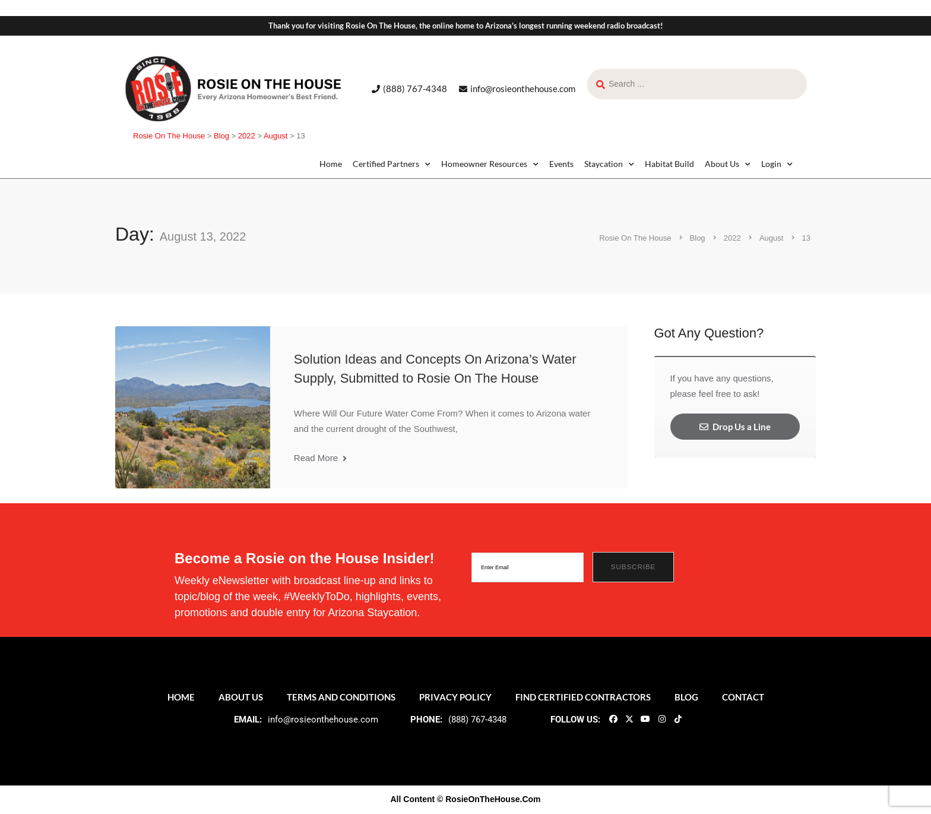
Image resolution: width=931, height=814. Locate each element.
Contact (743, 697)
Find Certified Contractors (583, 697)
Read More (320, 458)
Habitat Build (669, 164)
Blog (686, 697)
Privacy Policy (455, 697)
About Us (727, 164)
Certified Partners (391, 164)
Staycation (609, 164)
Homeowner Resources (490, 164)
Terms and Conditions (341, 697)
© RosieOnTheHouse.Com (488, 799)
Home (330, 164)
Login (777, 164)
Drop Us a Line (735, 426)
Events (561, 164)
